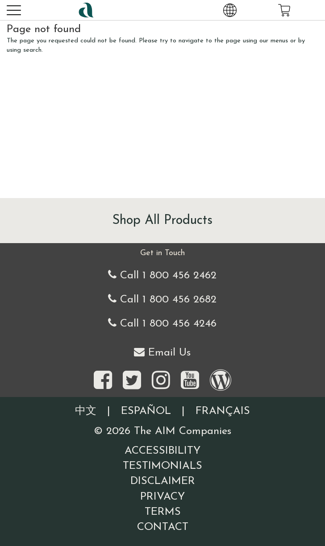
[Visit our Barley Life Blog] (220, 381)
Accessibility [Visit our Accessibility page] (162, 451)
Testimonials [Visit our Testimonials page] (162, 466)
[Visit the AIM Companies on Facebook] (103, 381)
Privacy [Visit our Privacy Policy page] (162, 497)
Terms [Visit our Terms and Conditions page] (163, 512)
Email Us (162, 352)
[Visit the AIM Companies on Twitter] (132, 381)
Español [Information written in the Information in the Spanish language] (146, 411)
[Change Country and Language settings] (230, 10)
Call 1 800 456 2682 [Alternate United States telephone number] (162, 299)
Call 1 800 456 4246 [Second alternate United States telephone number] (162, 323)
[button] (13, 9)
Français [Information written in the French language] (223, 411)
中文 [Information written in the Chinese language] (85, 411)
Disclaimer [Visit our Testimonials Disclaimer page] (162, 481)
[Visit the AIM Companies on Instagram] (161, 381)
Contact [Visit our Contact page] (162, 527)
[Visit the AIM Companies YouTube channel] (190, 381)
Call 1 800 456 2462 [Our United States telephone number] (162, 275)
